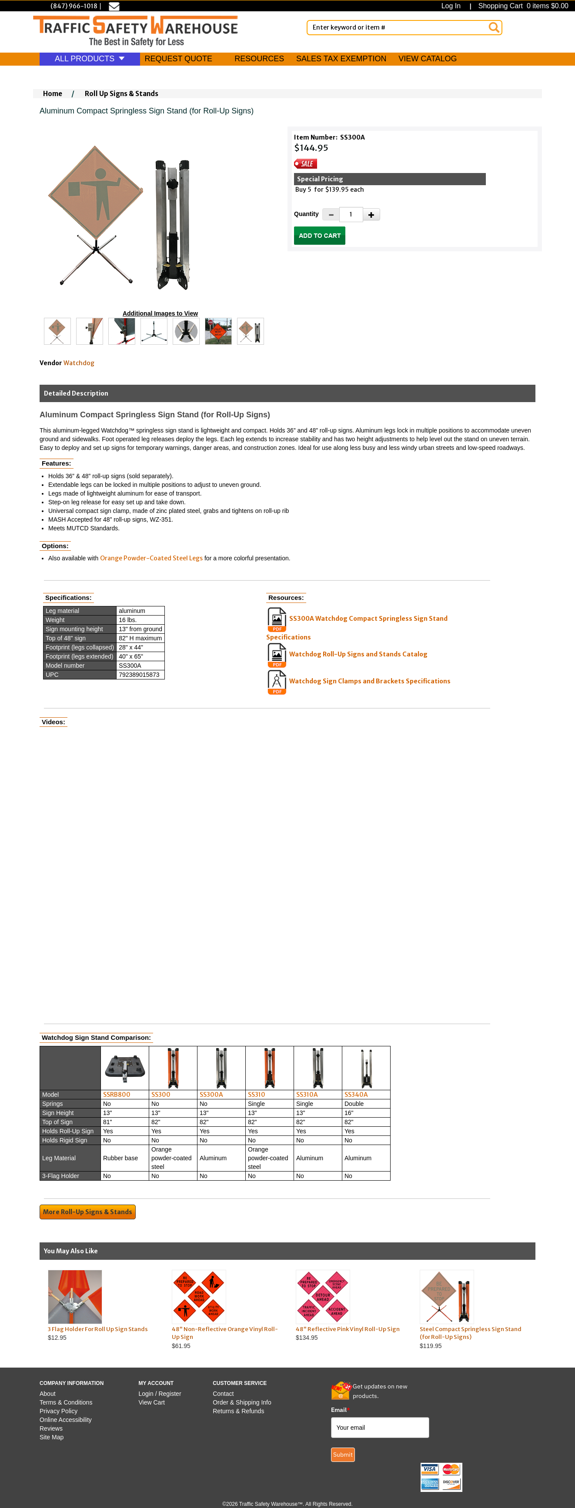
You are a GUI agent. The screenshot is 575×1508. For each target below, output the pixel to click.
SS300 (160, 1095)
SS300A (211, 1095)
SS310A (307, 1095)
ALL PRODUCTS (90, 58)
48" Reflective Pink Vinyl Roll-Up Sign (348, 1329)
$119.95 (473, 1309)
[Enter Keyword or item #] (404, 27)
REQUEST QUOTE (178, 58)
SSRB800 (116, 1095)
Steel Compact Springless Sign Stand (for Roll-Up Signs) (471, 1333)
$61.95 (225, 1309)
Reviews (51, 1428)
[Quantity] (351, 214)
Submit (343, 1454)
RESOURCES (259, 58)
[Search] (494, 27)
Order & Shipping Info (242, 1402)
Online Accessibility (66, 1419)
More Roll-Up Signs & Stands (87, 1212)
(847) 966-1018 (73, 6)
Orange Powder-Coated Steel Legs (151, 558)
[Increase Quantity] (371, 214)
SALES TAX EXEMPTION (341, 58)
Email (340, 1410)
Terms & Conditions (66, 1402)
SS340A (356, 1095)
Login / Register (160, 1393)
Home (52, 94)
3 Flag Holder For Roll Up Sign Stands (98, 1329)
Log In (453, 6)
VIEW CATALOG (427, 58)
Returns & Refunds (238, 1411)
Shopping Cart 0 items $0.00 (522, 6)
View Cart (152, 1402)
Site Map (52, 1437)
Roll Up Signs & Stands (121, 94)
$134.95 (349, 1306)
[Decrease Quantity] (331, 214)
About (48, 1393)
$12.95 (101, 1306)
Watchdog (79, 363)
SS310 (256, 1095)
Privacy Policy (58, 1411)
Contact (223, 1393)
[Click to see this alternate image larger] (57, 331)
